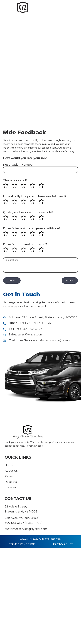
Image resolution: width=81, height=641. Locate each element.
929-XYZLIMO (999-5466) (22, 518)
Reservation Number (18, 164)
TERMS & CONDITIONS (22, 544)
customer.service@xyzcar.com (26, 529)
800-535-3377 (14, 523)
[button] (74, 9)
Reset (12, 280)
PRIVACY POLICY (63, 544)
